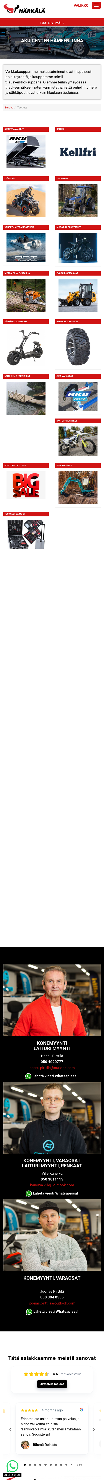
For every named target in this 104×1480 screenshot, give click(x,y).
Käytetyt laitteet (67, 421)
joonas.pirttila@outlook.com (52, 1303)
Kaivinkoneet (64, 465)
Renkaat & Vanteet (67, 321)
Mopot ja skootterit (69, 227)
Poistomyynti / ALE (15, 465)
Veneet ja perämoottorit (19, 227)
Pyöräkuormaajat (67, 273)
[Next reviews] (93, 1429)
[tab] (24, 1464)
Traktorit (62, 178)
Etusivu (9, 107)
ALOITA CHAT (12, 1475)
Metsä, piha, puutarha (17, 273)
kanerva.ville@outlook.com (52, 1185)
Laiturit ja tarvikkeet (17, 376)
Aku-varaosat (65, 376)
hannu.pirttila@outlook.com (52, 1068)
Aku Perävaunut (14, 129)
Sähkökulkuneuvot (16, 321)
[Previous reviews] (10, 1429)
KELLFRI (60, 129)
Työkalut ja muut (15, 514)
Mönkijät (10, 178)
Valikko (81, 5)
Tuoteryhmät (52, 23)
